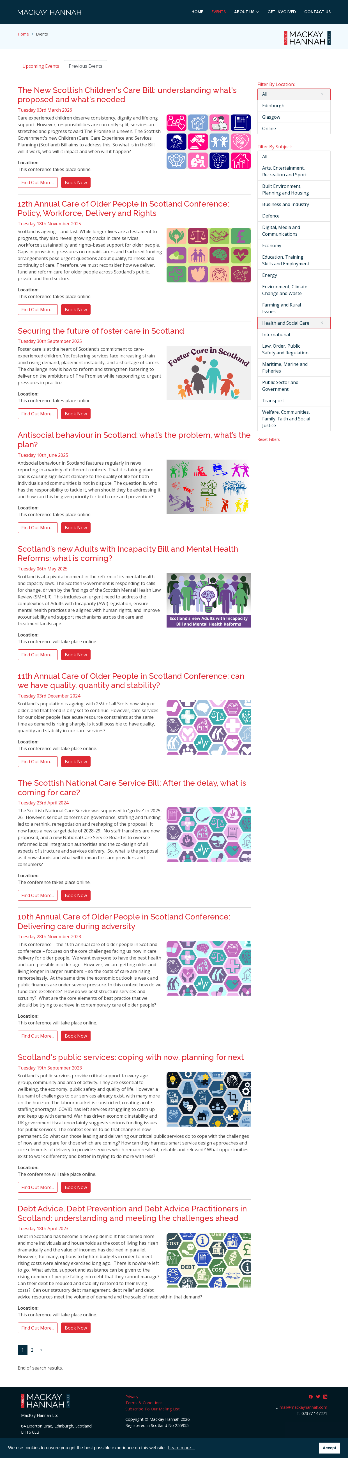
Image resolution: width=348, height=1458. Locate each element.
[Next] (41, 1350)
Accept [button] (329, 1448)
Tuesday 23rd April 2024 (43, 803)
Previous (85, 66)
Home (197, 12)
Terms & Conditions (144, 1402)
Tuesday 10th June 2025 (43, 455)
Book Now (76, 182)
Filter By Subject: (274, 147)
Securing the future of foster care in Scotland (101, 331)
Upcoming (40, 66)
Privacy (131, 1396)
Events (218, 12)
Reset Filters (268, 439)
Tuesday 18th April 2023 (43, 1228)
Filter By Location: (276, 84)
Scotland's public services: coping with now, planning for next (131, 1057)
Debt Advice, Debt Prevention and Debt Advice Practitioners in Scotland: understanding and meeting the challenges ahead (132, 1213)
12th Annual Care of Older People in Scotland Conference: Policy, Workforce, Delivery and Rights (123, 208)
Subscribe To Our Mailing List (152, 1409)
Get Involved (282, 12)
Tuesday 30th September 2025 (50, 341)
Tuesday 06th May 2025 (43, 569)
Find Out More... (37, 182)
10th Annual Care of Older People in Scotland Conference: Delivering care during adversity (124, 921)
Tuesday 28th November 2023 (49, 936)
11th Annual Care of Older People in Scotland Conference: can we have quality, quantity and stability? (131, 680)
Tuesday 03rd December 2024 (49, 696)
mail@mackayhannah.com (303, 1407)
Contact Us (317, 12)
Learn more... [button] (181, 1447)
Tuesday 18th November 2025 (49, 224)
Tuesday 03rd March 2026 (45, 110)
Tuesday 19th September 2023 (50, 1068)
